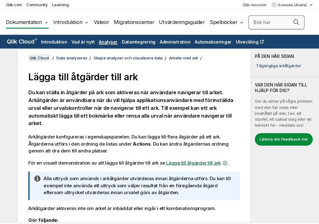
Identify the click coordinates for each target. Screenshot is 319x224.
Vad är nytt (82, 41)
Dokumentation (24, 22)
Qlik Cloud (22, 41)
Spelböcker (224, 22)
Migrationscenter (134, 22)
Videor (101, 22)
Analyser (108, 41)
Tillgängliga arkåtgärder (278, 65)
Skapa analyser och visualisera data (128, 57)
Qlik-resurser (255, 4)
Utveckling (247, 41)
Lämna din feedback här (283, 139)
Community (37, 4)
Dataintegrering (138, 41)
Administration (175, 41)
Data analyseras (71, 57)
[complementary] (285, 136)
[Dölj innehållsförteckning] (7, 58)
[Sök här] (276, 22)
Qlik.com (14, 4)
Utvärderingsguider (182, 22)
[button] (296, 22)
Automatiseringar (213, 41)
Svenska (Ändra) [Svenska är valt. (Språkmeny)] (293, 5)
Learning (60, 4)
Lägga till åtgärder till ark (193, 163)
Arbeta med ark (183, 57)
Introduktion (67, 22)
